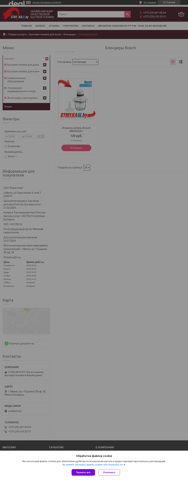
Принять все (83, 472)
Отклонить (109, 472)
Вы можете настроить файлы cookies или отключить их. (92, 464)
